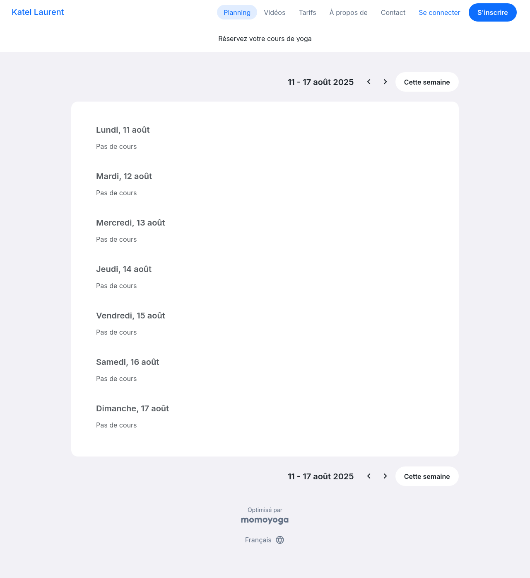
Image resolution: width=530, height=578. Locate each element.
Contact (393, 12)
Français (265, 540)
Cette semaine (427, 82)
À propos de (349, 12)
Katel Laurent (38, 12)
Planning (237, 12)
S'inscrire (492, 12)
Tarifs (307, 12)
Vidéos (274, 12)
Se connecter (439, 12)
